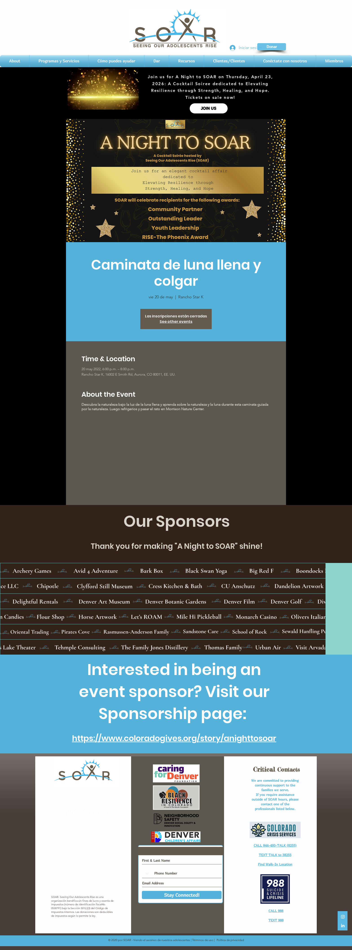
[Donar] (271, 46)
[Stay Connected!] (182, 895)
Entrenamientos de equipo (84, 881)
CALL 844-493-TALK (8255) (275, 845)
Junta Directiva (84, 875)
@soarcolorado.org (90, 797)
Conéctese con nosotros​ (84, 824)
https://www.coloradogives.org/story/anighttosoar (174, 738)
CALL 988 (275, 911)
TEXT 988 (276, 920)
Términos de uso (202, 940)
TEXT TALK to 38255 (275, 855)
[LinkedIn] (342, 925)
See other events (176, 321)
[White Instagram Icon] (342, 916)
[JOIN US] (209, 108)
